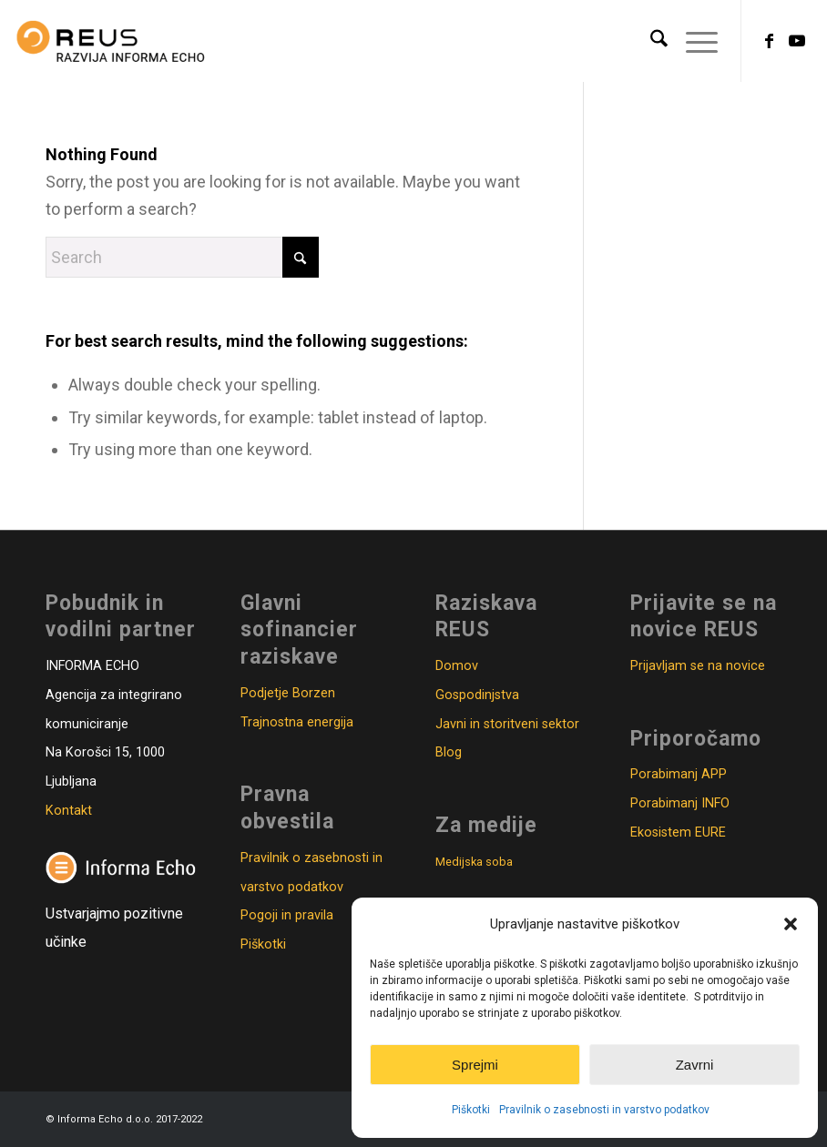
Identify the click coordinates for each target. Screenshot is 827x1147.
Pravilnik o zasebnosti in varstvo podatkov (604, 1109)
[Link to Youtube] (797, 41)
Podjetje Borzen (287, 693)
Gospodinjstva (477, 695)
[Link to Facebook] (769, 41)
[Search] (650, 41)
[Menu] (693, 41)
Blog (448, 752)
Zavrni (695, 1064)
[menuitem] (650, 41)
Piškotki (471, 1109)
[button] (790, 924)
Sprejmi (475, 1064)
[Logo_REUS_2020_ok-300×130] (111, 41)
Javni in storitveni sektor (507, 724)
